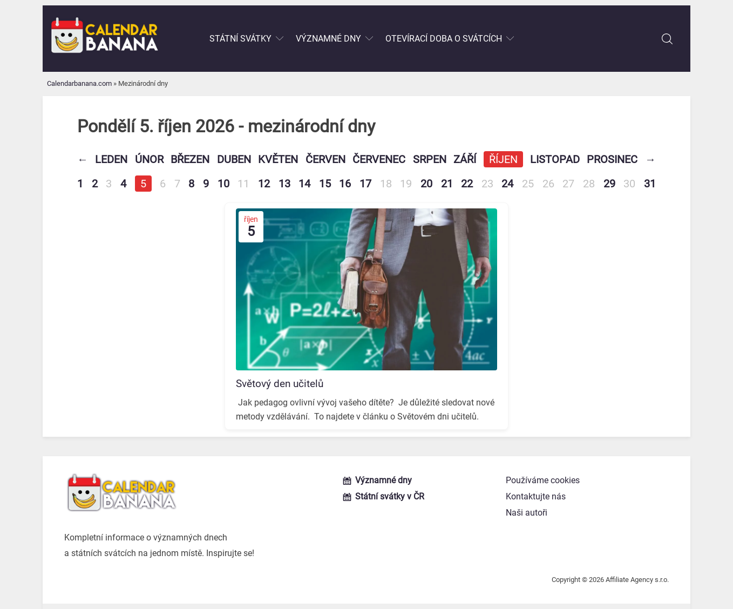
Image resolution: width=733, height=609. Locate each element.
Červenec (378, 159)
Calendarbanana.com (79, 83)
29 (609, 183)
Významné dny (328, 38)
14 (304, 183)
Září (464, 159)
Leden (111, 159)
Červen (325, 159)
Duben (234, 159)
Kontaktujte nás (536, 496)
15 (325, 183)
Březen (190, 159)
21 (447, 183)
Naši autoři (526, 513)
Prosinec (612, 159)
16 (345, 183)
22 (467, 183)
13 (284, 183)
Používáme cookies (543, 480)
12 (264, 183)
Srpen (429, 159)
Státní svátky (240, 38)
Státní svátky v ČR (389, 496)
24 (507, 183)
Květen (278, 159)
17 (365, 183)
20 (426, 183)
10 (223, 183)
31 (650, 183)
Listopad (555, 159)
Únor (149, 159)
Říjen (503, 159)
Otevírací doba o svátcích (443, 38)
